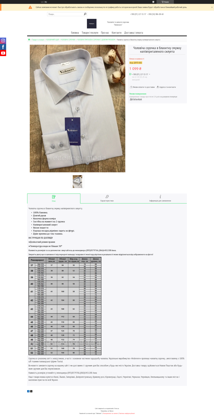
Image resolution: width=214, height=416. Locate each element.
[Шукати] (85, 14)
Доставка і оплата (133, 32)
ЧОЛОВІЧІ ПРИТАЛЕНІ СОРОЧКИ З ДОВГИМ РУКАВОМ (96, 40)
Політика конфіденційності (127, 413)
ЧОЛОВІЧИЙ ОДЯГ (52, 40)
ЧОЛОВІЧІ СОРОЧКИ (68, 40)
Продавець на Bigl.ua (107, 411)
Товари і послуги (90, 32)
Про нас (105, 32)
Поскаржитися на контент (110, 413)
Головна (75, 32)
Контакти (116, 32)
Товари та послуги (38, 40)
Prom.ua (116, 408)
